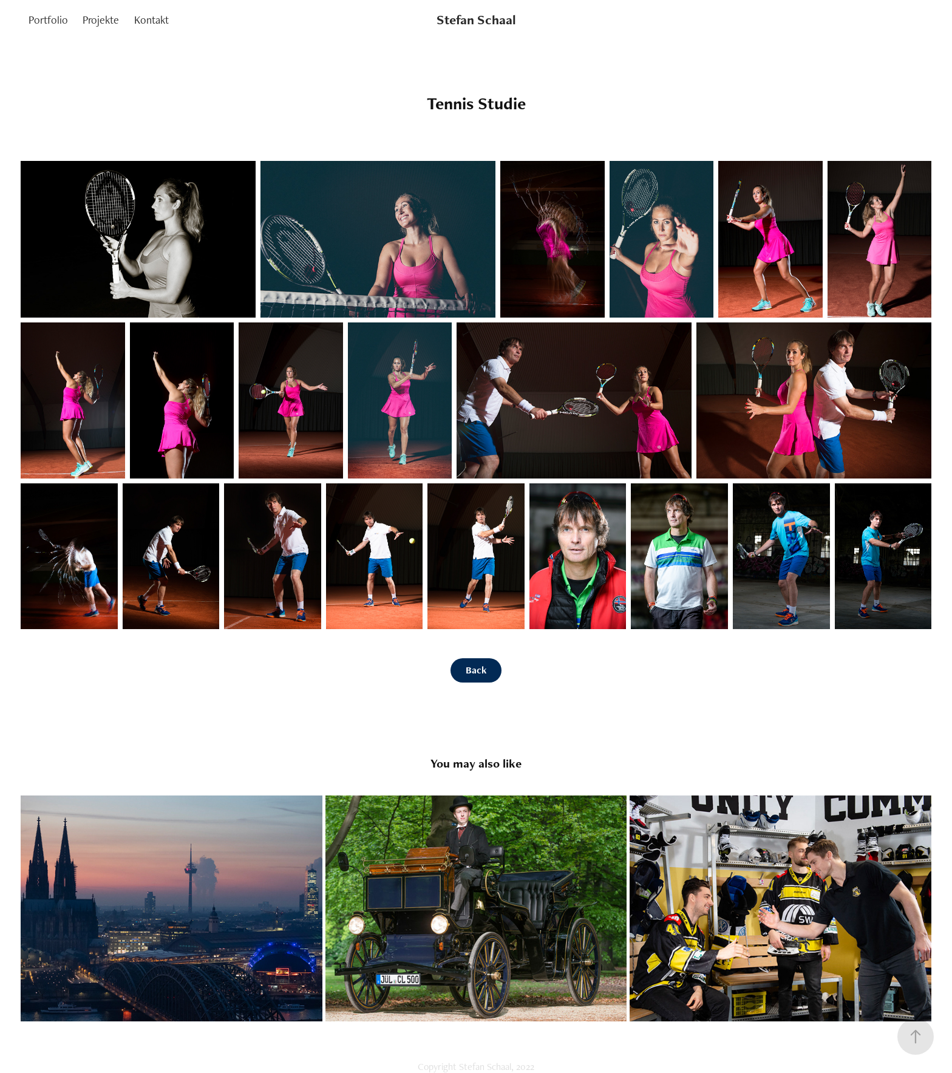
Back (476, 670)
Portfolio (48, 20)
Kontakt (151, 20)
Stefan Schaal (476, 20)
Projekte (101, 20)
